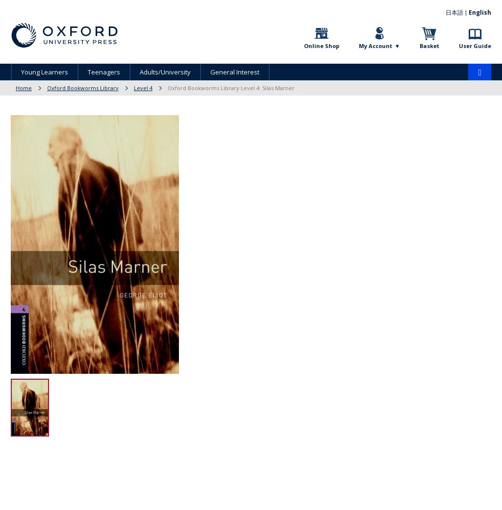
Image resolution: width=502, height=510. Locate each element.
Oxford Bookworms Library (83, 88)
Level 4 (143, 88)
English (480, 12)
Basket (429, 45)
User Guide (475, 45)
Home (24, 88)
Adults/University (165, 72)
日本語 (454, 12)
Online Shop (321, 45)
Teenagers (104, 72)
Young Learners (44, 72)
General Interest (234, 72)
